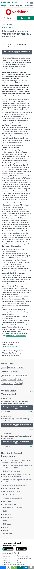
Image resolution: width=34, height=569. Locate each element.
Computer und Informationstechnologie (14, 375)
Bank (5, 521)
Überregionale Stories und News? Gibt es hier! (17, 52)
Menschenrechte (8, 517)
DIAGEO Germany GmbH (11, 491)
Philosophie (7, 524)
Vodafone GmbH (7, 27)
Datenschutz (6, 562)
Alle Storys (8, 18)
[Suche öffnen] (27, 2)
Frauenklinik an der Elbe (11, 488)
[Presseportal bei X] (14, 553)
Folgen (25, 18)
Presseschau (7, 534)
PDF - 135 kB (16, 45)
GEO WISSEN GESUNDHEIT (12, 508)
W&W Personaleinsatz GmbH (12, 498)
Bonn (4, 367)
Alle (30, 392)
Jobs (18, 560)
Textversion (6, 560)
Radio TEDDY (7, 501)
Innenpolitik (7, 527)
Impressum (6, 556)
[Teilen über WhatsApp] (14, 567)
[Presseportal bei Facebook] (12, 553)
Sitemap (19, 562)
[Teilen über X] (8, 567)
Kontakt (4, 558)
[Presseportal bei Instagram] (17, 553)
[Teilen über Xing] (20, 567)
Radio (4, 379)
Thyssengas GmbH (9, 504)
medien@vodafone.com (9, 346)
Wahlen (5, 530)
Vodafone (12, 379)
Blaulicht (11, 5)
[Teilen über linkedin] (25, 567)
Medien (19, 379)
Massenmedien (7, 383)
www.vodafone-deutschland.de (16, 335)
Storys (3, 5)
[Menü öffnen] (31, 2)
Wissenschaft (7, 514)
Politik (5, 511)
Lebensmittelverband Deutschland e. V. (15, 485)
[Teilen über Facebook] (3, 567)
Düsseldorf (11, 367)
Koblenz (20, 367)
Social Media (21, 564)
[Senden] (31, 567)
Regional (19, 5)
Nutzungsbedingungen (24, 558)
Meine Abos (29, 5)
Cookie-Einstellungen (9, 564)
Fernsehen (18, 383)
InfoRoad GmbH (8, 495)
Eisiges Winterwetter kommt (12, 471)
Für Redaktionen (22, 556)
